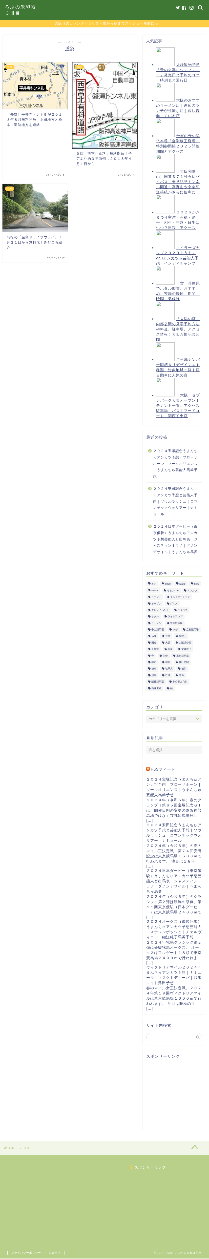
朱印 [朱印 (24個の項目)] (165, 656)
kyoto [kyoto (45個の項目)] (182, 584)
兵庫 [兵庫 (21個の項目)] (167, 636)
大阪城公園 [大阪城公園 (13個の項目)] (185, 643)
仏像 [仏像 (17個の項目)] (153, 636)
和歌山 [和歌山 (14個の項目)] (182, 636)
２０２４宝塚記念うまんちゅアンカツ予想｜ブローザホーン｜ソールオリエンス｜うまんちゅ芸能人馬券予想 (175, 464)
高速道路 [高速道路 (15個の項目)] (156, 688)
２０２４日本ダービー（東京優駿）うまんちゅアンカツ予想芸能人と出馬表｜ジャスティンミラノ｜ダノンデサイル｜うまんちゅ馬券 (175, 539)
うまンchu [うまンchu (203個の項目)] (173, 591)
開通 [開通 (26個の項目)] (181, 675)
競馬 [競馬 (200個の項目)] (153, 675)
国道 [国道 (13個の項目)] (153, 643)
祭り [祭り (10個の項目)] (153, 669)
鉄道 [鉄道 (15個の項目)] (167, 675)
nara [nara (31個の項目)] (196, 584)
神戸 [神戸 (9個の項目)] (153, 662)
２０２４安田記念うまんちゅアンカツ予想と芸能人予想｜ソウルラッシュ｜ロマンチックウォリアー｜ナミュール (175, 501)
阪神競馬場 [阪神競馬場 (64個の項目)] (157, 682)
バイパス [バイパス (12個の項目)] (183, 610)
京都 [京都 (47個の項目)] (175, 630)
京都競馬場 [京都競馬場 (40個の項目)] (192, 630)
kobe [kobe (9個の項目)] (168, 584)
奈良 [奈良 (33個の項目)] (170, 649)
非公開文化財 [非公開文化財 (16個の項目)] (180, 682)
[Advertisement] (177, 1095)
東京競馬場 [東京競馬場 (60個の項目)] (182, 656)
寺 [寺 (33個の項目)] (152, 656)
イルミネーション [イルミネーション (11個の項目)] (180, 597)
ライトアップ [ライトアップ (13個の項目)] (175, 617)
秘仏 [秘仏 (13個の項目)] (183, 669)
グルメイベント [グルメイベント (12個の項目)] (160, 610)
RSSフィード (163, 769)
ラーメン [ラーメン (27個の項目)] (156, 623)
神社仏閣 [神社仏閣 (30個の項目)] (184, 662)
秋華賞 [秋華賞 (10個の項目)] (169, 669)
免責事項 (55, 1253)
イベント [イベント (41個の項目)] (156, 597)
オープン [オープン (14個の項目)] (156, 604)
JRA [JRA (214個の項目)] (153, 584)
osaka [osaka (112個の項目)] (154, 591)
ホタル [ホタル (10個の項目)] (155, 617)
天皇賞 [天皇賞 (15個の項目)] (155, 649)
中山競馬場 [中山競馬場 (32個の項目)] (157, 630)
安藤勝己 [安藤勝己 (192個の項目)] (186, 649)
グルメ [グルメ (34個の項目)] (174, 604)
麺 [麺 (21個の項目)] (171, 688)
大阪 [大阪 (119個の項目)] (167, 643)
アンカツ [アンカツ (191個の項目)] (192, 591)
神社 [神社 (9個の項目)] (167, 662)
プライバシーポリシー (26, 1253)
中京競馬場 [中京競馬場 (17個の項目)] (176, 623)
